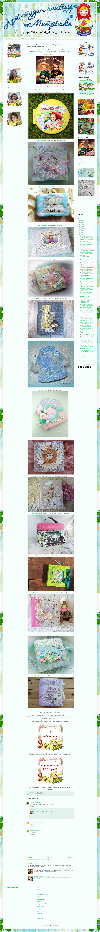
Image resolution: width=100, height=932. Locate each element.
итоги (31, 794)
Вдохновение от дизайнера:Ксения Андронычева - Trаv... (85, 256)
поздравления (40, 918)
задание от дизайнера (41, 903)
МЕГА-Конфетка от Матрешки (36, 863)
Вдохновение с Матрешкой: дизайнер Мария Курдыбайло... (86, 294)
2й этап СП (81, 163)
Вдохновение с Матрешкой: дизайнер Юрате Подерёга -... (87, 285)
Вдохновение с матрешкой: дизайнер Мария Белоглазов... (87, 305)
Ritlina (39, 186)
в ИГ (8, 62)
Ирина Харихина (39, 92)
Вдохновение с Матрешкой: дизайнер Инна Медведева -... (87, 266)
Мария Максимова (40, 555)
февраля (82, 357)
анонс (38, 889)
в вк (8, 64)
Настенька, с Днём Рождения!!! (87, 334)
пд (37, 916)
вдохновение (40, 892)
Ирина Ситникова (42, 225)
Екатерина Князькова (39, 635)
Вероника (41, 439)
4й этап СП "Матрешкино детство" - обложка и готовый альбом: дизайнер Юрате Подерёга (53, 869)
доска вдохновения (41, 899)
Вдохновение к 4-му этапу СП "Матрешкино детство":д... (86, 323)
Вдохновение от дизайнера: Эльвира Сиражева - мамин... (87, 237)
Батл (38, 891)
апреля (82, 353)
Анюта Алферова (40, 340)
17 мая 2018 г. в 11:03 (37, 830)
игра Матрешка (40, 904)
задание (38, 901)
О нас (17, 38)
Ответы (33, 809)
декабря (82, 220)
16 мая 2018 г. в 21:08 (47, 811)
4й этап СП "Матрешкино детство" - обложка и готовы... (87, 351)
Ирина (31, 830)
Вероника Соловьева (36, 476)
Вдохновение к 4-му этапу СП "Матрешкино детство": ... (86, 314)
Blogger (56, 925)
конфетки (39, 909)
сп (33, 794)
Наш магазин (33, 38)
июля (82, 230)
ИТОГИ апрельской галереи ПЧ (87, 343)
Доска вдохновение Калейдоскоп (84, 276)
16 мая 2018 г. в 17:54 (37, 802)
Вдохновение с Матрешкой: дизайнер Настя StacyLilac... (86, 282)
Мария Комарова (37, 592)
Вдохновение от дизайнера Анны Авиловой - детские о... (87, 273)
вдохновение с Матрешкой (42, 894)
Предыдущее (70, 857)
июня (82, 232)
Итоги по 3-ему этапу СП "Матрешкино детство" (85, 326)
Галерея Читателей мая (85, 348)
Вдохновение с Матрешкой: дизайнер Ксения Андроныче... (86, 246)
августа (82, 228)
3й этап (80, 164)
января (82, 360)
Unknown (32, 822)
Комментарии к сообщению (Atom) (41, 859)
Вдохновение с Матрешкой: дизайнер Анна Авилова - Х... (87, 311)
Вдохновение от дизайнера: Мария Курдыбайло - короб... (87, 242)
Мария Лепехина (39, 675)
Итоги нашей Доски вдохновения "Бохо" (42, 876)
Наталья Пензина (36, 298)
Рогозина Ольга (40, 259)
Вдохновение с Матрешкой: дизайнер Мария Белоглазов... (87, 250)
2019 (80, 216)
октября (82, 224)
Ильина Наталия (37, 811)
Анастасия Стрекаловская (41, 140)
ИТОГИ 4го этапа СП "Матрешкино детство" (85, 297)
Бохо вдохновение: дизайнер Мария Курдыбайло (86, 308)
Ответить (32, 806)
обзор (38, 915)
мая (81, 234)
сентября (83, 226)
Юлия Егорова (41, 390)
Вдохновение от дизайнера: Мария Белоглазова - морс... (86, 253)
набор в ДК (39, 913)
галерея (38, 896)
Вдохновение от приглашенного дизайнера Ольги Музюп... (87, 279)
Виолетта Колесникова (36, 513)
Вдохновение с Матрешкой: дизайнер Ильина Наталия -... (87, 263)
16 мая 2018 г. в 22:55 (38, 822)
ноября (82, 222)
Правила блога (24, 38)
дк (37, 897)
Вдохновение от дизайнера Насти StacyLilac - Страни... (86, 270)
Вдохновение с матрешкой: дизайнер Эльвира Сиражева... (86, 301)
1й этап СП (81, 161)
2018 (80, 218)
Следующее (29, 857)
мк (37, 911)
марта (82, 355)
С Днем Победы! (84, 320)
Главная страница (9, 38)
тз (37, 921)
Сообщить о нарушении (12, 887)
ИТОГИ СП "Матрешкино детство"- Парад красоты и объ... (86, 289)
